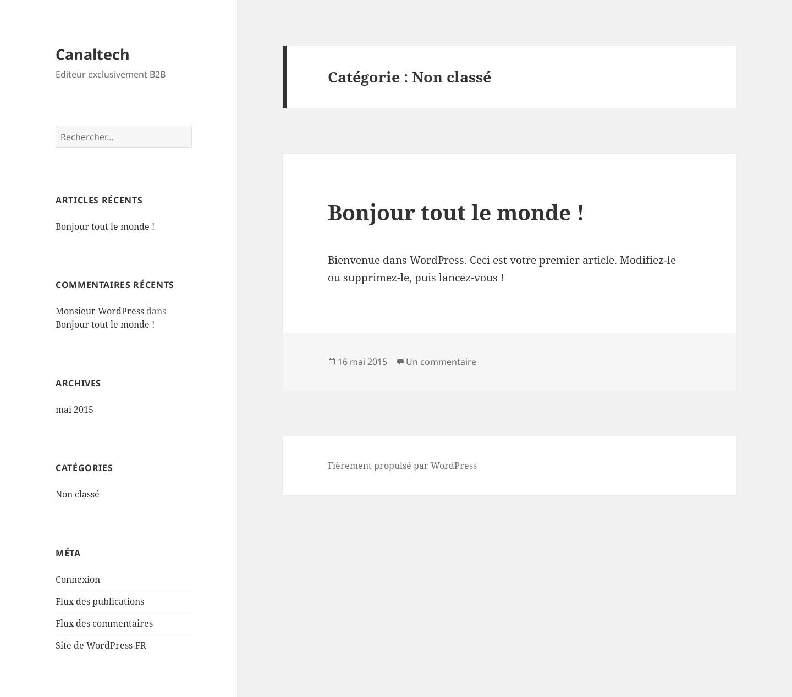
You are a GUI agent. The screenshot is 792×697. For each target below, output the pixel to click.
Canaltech (93, 54)
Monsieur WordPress (100, 311)
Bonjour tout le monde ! (105, 226)
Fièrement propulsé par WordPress (402, 466)
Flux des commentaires (104, 623)
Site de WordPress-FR (101, 645)
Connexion (78, 579)
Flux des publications (100, 601)
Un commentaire (441, 362)
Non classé (78, 494)
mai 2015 (75, 409)
